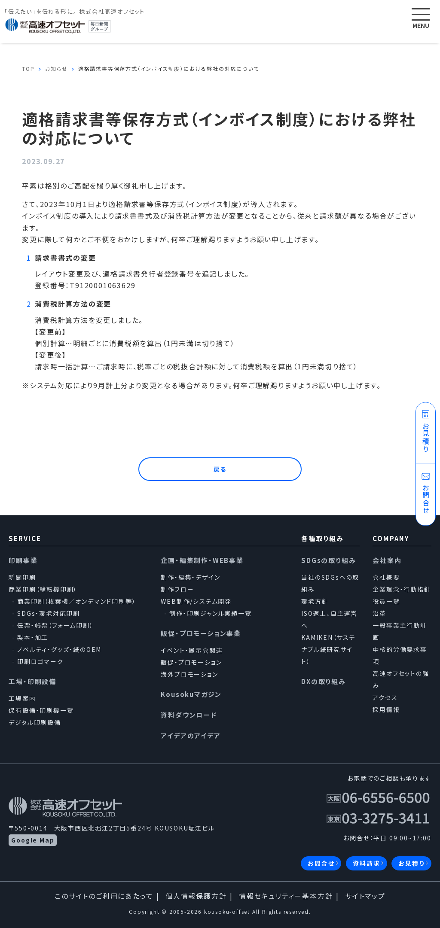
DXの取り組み (323, 681)
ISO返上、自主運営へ (329, 619)
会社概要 (386, 577)
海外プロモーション (189, 674)
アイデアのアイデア (190, 735)
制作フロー (177, 589)
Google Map (32, 840)
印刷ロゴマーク (40, 661)
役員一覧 (386, 601)
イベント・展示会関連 (192, 650)
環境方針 (314, 601)
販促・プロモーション (191, 662)
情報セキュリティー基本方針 (286, 896)
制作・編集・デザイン (190, 577)
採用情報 (386, 709)
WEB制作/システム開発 (196, 601)
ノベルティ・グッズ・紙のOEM (59, 649)
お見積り (411, 863)
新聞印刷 (22, 577)
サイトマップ (365, 896)
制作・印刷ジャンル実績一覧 (210, 613)
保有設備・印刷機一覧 (41, 710)
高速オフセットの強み (401, 679)
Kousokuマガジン (191, 694)
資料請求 (366, 863)
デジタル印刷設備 (35, 722)
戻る (220, 469)
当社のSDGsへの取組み (330, 583)
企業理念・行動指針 (402, 589)
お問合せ (321, 863)
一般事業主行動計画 (400, 631)
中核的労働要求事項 (400, 655)
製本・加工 (32, 637)
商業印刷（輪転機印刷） (43, 589)
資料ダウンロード (189, 714)
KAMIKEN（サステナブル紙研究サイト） (328, 649)
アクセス (385, 697)
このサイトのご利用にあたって (104, 896)
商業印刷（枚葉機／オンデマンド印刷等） (76, 601)
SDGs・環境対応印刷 (48, 613)
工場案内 (22, 698)
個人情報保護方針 (195, 896)
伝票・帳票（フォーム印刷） (55, 625)
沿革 (379, 613)
